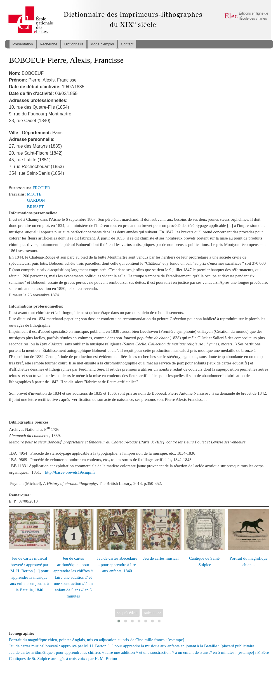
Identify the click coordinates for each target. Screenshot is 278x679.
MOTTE (34, 194)
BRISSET (35, 206)
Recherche (48, 44)
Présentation (22, 44)
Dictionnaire (74, 44)
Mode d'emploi (102, 44)
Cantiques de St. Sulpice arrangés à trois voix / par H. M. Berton (63, 658)
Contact (127, 44)
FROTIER (41, 187)
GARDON (36, 200)
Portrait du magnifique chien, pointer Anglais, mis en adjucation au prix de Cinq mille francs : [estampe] (96, 640)
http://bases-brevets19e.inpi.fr (70, 472)
